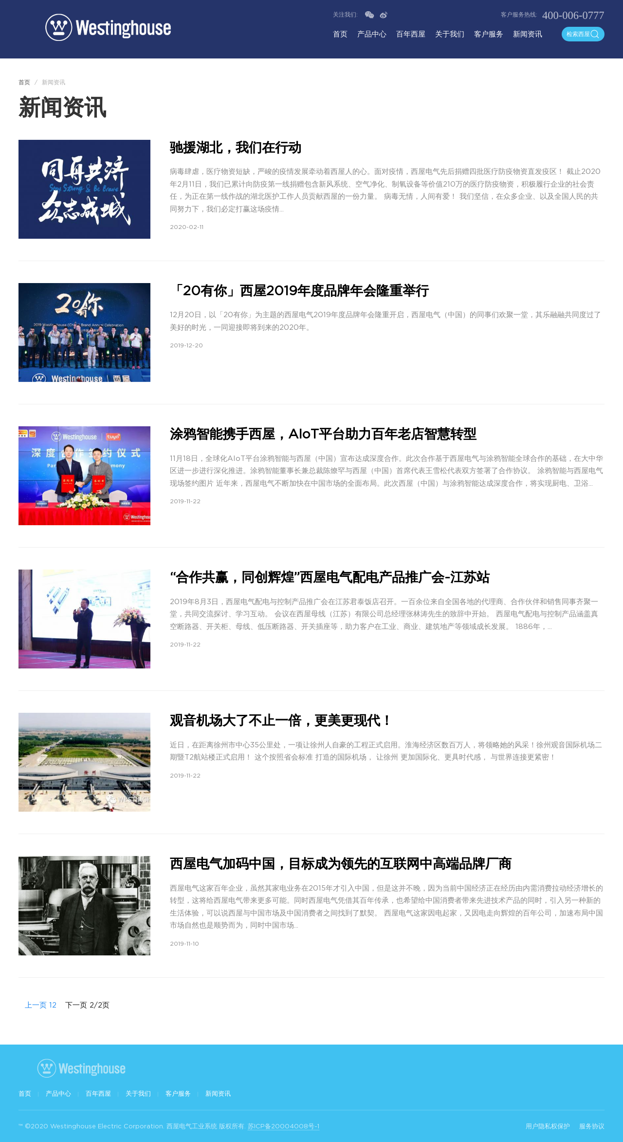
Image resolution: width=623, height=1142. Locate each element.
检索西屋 (583, 34)
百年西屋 (410, 34)
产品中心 (371, 34)
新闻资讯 (527, 34)
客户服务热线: (519, 14)
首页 (340, 34)
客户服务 (488, 34)
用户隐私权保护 (548, 1126)
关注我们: (346, 14)
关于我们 (449, 34)
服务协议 (592, 1126)
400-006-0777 (573, 15)
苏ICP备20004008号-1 (283, 1126)
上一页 (32, 1005)
